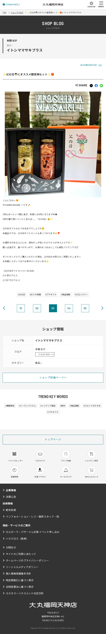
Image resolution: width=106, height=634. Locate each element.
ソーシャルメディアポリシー (22, 567)
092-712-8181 (53, 620)
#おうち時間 (35, 294)
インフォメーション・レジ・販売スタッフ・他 (32, 516)
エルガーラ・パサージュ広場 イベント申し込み (32, 532)
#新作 (62, 405)
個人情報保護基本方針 (18, 573)
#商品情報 (65, 294)
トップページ (53, 439)
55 (85, 308)
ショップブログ (17, 12)
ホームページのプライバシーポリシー (27, 560)
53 (52, 308)
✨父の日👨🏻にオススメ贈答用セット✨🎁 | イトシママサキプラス (54, 12)
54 (68, 308)
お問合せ (11, 547)
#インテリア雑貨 (48, 405)
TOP (4, 12)
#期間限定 (9, 405)
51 (21, 308)
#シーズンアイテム (27, 405)
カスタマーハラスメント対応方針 (25, 593)
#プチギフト (50, 294)
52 (37, 308)
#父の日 (21, 294)
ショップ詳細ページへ (53, 377)
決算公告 (11, 496)
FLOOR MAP (44, 354)
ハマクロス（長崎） (17, 538)
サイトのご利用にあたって (21, 554)
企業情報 (11, 490)
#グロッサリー (81, 294)
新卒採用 (11, 510)
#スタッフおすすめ (92, 405)
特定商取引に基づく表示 (20, 580)
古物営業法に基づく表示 (20, 586)
